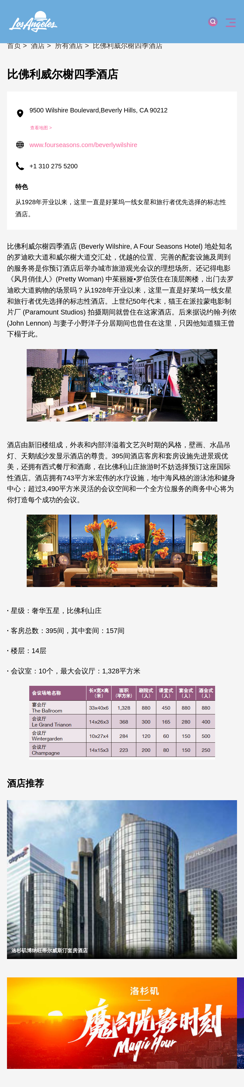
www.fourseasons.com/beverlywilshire (83, 144)
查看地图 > (41, 127)
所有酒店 (69, 46)
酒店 (38, 46)
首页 (14, 46)
